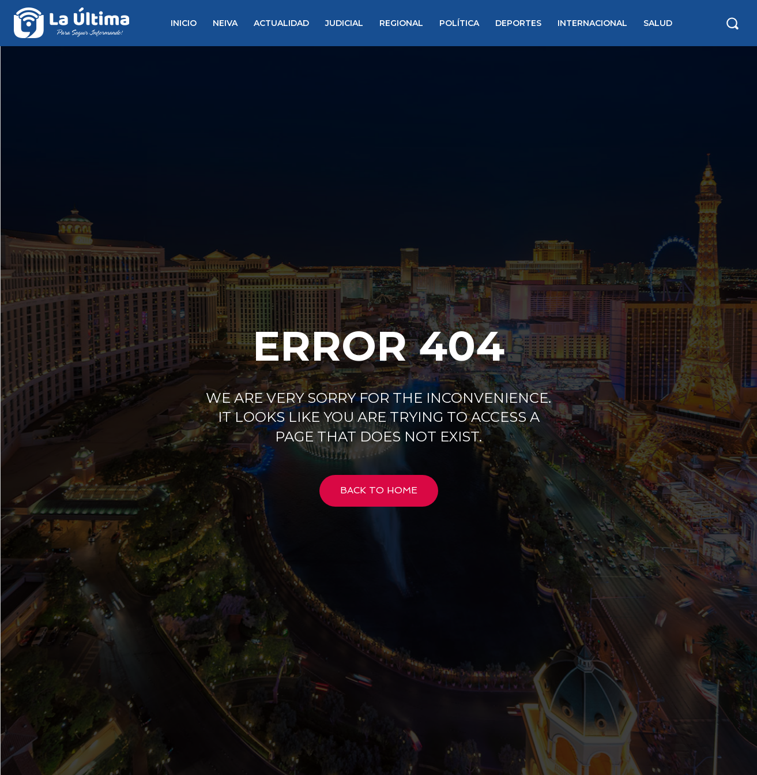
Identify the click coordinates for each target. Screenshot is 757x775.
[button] (732, 23)
